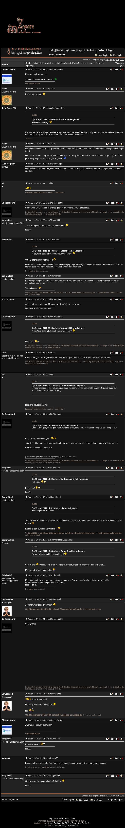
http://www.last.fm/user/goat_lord (38, 308)
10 (118, 60)
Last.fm (28, 230)
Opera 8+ (75, 823)
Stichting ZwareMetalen (68, 825)
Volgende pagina (119, 64)
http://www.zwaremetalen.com (62, 818)
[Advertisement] (75, 25)
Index (51, 55)
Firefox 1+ (86, 823)
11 (121, 60)
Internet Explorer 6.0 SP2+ (58, 823)
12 (123, 60)
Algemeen (60, 55)
